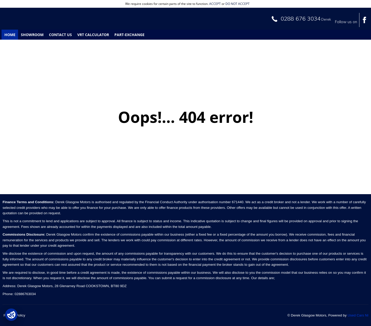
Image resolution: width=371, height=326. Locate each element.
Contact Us (60, 34)
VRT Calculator (93, 34)
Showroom (32, 34)
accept (215, 4)
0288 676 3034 (301, 18)
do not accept (237, 4)
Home (9, 34)
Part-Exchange (129, 34)
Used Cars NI (358, 315)
